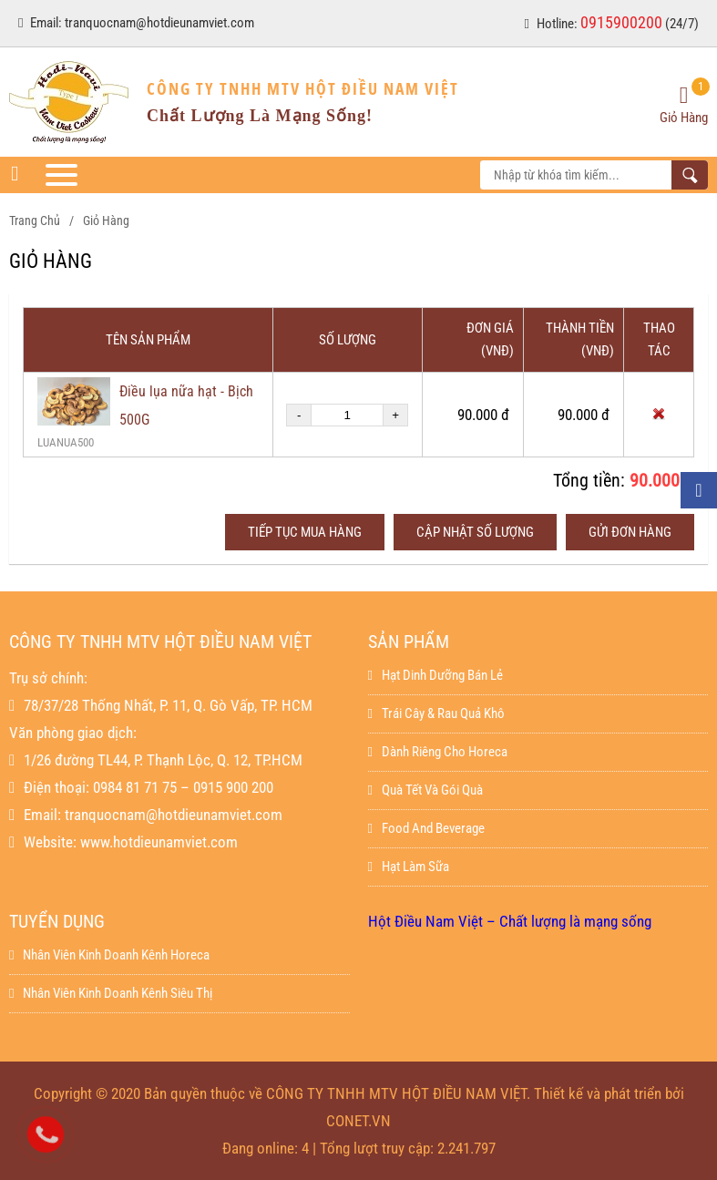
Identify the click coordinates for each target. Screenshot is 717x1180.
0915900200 (621, 22)
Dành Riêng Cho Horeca (437, 752)
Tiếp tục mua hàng (305, 532)
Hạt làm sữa (408, 866)
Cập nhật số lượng (475, 532)
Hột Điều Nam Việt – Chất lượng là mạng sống (509, 921)
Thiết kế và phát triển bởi (609, 1093)
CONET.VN (358, 1121)
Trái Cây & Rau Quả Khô (436, 713)
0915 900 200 (233, 787)
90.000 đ (662, 480)
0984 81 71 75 (135, 787)
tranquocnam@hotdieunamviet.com (159, 23)
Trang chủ (34, 220)
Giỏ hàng (106, 220)
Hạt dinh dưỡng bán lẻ (435, 675)
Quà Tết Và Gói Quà (425, 790)
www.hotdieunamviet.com (159, 842)
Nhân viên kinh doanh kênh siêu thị (110, 993)
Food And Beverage (426, 828)
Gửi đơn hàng (630, 532)
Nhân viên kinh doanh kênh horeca (109, 955)
